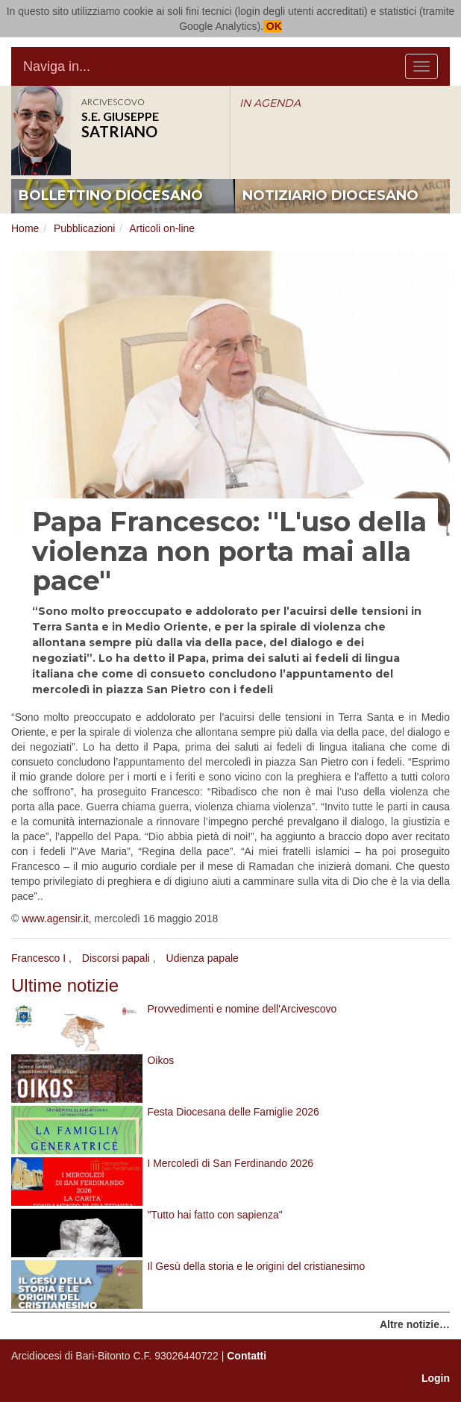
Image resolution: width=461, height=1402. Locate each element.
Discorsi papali (116, 958)
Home (25, 228)
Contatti (246, 1356)
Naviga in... (56, 66)
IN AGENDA (270, 103)
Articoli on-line (162, 228)
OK (272, 26)
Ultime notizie (65, 985)
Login (435, 1378)
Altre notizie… (415, 1324)
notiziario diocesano (330, 195)
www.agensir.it (55, 918)
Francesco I (38, 958)
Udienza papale (202, 958)
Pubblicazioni (85, 228)
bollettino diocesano (111, 195)
